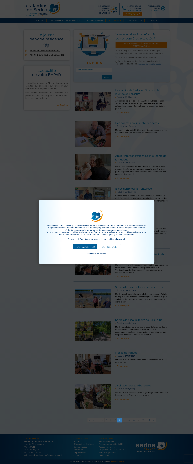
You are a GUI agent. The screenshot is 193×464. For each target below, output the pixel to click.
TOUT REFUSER (109, 247)
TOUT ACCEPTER (85, 247)
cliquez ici (120, 239)
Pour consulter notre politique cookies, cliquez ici (96, 256)
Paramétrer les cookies (96, 254)
